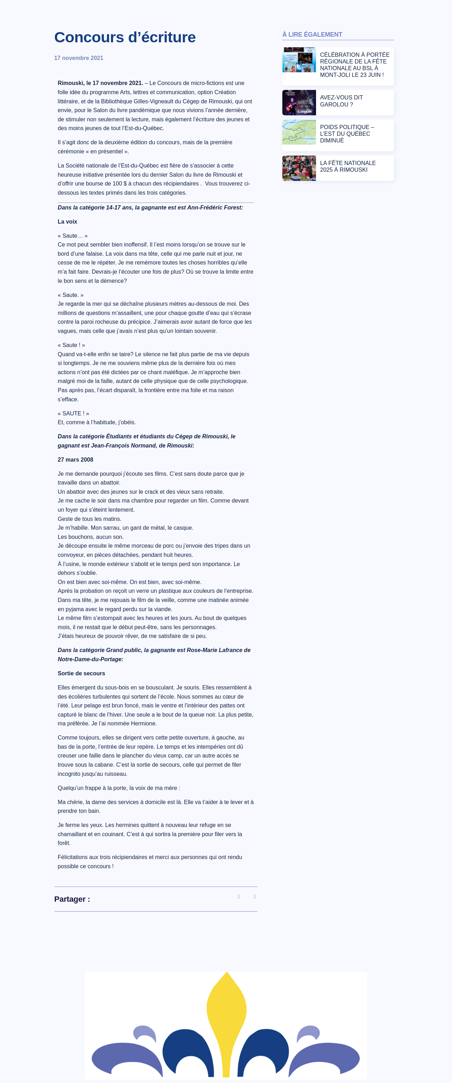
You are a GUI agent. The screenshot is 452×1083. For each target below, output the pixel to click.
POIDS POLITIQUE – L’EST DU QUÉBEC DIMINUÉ (347, 134)
